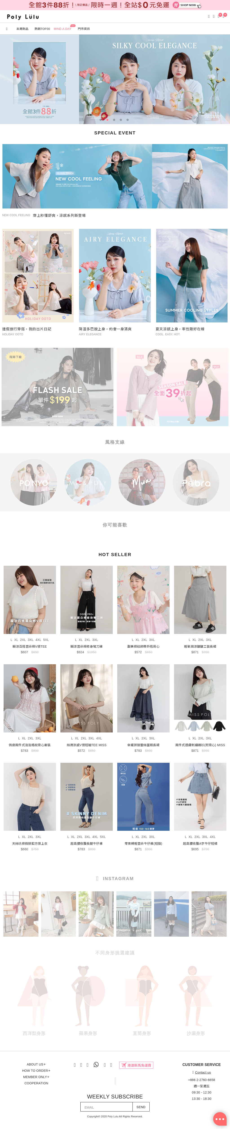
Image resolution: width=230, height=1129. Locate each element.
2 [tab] (108, 120)
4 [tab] (121, 120)
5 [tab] (128, 120)
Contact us (201, 1072)
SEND (141, 1107)
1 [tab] (101, 120)
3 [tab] (115, 120)
